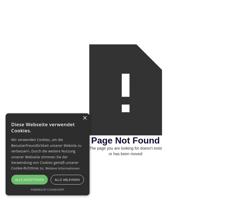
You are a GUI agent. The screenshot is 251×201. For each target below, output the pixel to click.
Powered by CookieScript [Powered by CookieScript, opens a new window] (47, 190)
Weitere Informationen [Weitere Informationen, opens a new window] (62, 168)
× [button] (85, 118)
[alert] (48, 154)
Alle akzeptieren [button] (29, 180)
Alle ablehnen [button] (67, 180)
